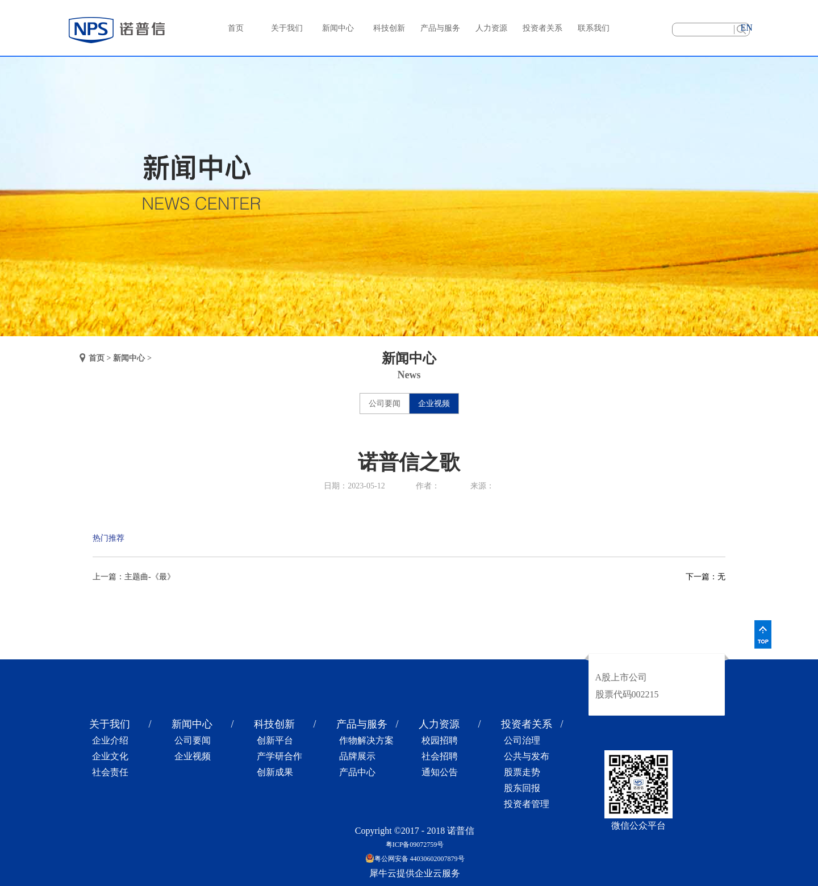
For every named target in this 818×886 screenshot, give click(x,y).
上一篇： (134, 576)
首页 (236, 28)
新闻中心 (129, 358)
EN (746, 27)
